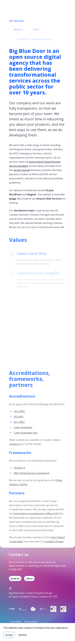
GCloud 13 (19, 470)
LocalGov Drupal (54, 544)
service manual (21, 171)
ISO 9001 (19, 419)
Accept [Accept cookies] (9, 635)
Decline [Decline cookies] (22, 635)
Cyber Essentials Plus (25, 435)
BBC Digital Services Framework (31, 475)
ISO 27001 (19, 414)
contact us (14, 446)
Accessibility (16, 621)
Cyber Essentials (23, 430)
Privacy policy (30, 621)
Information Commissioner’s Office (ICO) (35, 516)
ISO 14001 (19, 424)
